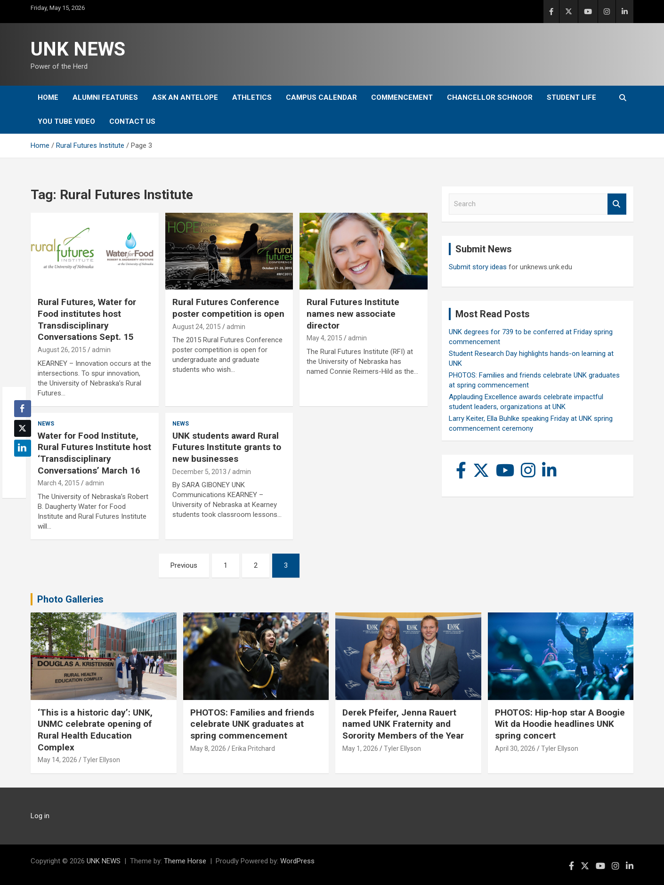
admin (101, 350)
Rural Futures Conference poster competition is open (228, 308)
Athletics (252, 97)
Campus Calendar (321, 97)
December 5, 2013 (199, 471)
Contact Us (132, 121)
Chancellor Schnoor (490, 97)
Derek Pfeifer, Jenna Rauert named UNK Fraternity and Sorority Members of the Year (403, 724)
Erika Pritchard (253, 748)
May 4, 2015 (324, 338)
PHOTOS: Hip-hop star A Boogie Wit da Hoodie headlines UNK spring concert (560, 724)
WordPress (297, 861)
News (46, 423)
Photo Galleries (70, 599)
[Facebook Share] (22, 408)
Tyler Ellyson (101, 760)
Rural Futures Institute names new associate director (353, 313)
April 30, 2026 (515, 748)
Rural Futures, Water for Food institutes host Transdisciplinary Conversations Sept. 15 (87, 319)
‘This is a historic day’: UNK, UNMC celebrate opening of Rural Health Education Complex (95, 730)
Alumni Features (105, 97)
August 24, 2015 (196, 326)
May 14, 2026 (57, 760)
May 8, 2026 (208, 748)
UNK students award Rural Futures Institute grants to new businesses (226, 447)
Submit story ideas (478, 267)
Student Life (571, 97)
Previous (183, 565)
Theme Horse (185, 861)
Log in (40, 816)
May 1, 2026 (360, 748)
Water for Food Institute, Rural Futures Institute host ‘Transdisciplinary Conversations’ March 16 (94, 453)
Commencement (402, 97)
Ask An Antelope (185, 97)
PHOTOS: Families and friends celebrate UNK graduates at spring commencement (252, 724)
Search (616, 204)
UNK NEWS (78, 49)
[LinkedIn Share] (22, 448)
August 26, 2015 (62, 350)
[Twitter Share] (22, 428)
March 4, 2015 (59, 483)
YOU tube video (66, 121)
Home (48, 97)
